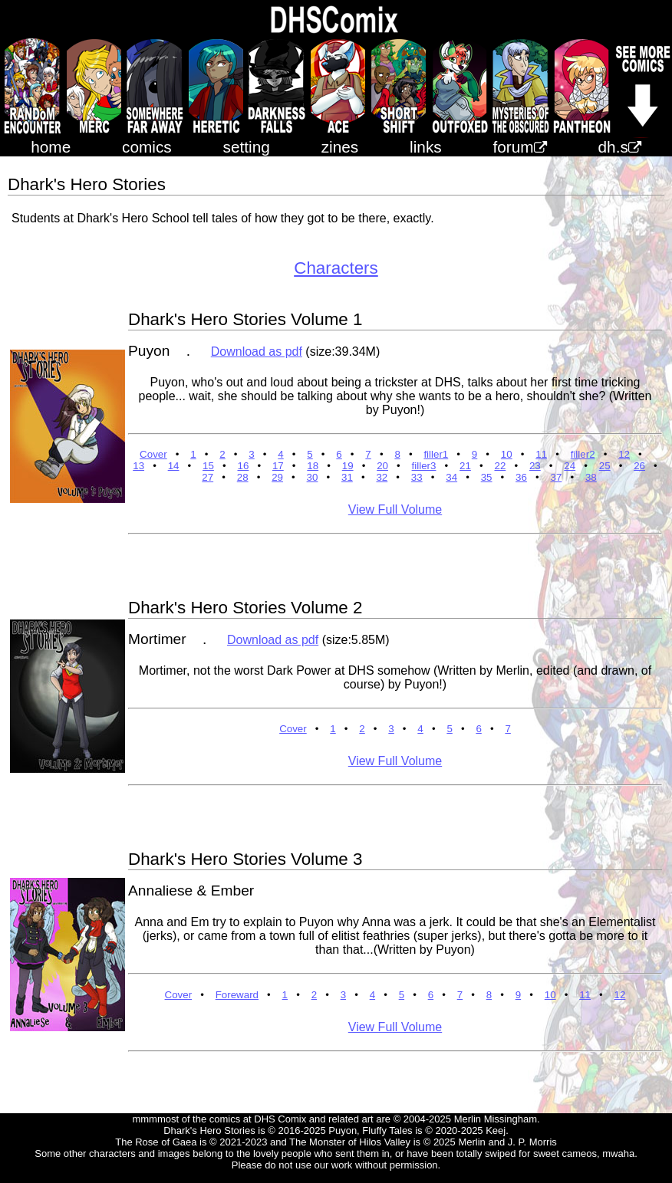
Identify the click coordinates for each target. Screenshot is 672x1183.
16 (243, 466)
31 (347, 477)
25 (605, 466)
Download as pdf (256, 351)
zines (340, 147)
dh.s (619, 147)
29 (277, 477)
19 (348, 466)
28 (243, 477)
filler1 (435, 454)
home (51, 147)
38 (591, 477)
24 (569, 466)
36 (521, 477)
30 (312, 477)
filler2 (583, 454)
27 (207, 477)
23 (535, 466)
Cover (153, 454)
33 (417, 477)
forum (520, 147)
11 (541, 454)
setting (246, 147)
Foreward (237, 995)
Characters (336, 268)
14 (174, 466)
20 (382, 466)
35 (486, 477)
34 (451, 477)
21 (465, 466)
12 (624, 454)
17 (278, 466)
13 (138, 466)
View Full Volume (395, 509)
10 (506, 454)
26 (639, 466)
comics (147, 147)
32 (381, 477)
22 (500, 466)
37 (556, 477)
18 (312, 466)
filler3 (424, 466)
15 (208, 466)
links (426, 147)
